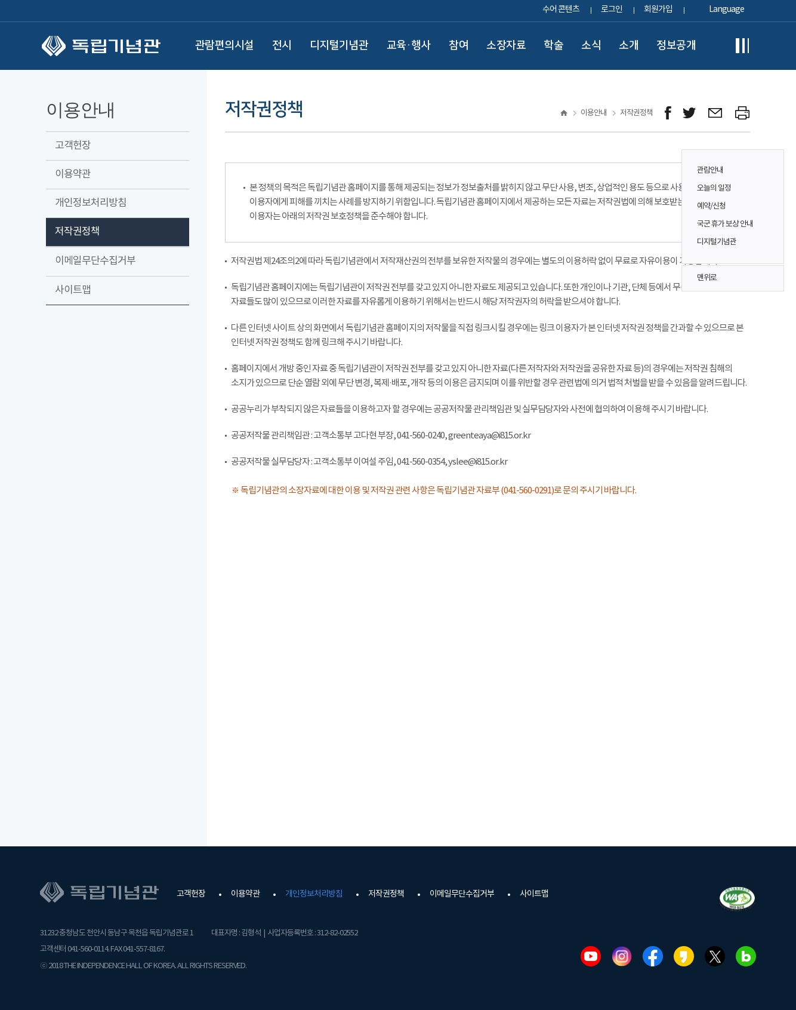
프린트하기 (742, 113)
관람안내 (710, 170)
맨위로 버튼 (768, 278)
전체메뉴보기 (742, 46)
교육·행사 (409, 45)
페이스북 (653, 956)
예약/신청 (711, 206)
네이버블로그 (746, 956)
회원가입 (658, 9)
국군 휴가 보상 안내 (725, 224)
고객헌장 (73, 146)
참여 (458, 45)
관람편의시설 (224, 45)
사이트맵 (73, 290)
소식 (591, 45)
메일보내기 (715, 113)
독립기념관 (101, 46)
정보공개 (676, 45)
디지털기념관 (339, 45)
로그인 (611, 9)
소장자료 (506, 45)
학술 (553, 45)
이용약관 (73, 174)
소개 (628, 45)
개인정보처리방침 (91, 203)
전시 (282, 45)
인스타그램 (622, 956)
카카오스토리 (684, 956)
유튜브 (591, 956)
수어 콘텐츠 (560, 9)
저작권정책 (77, 232)
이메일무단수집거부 (95, 261)
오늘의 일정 (714, 188)
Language (726, 9)
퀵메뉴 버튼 (768, 198)
